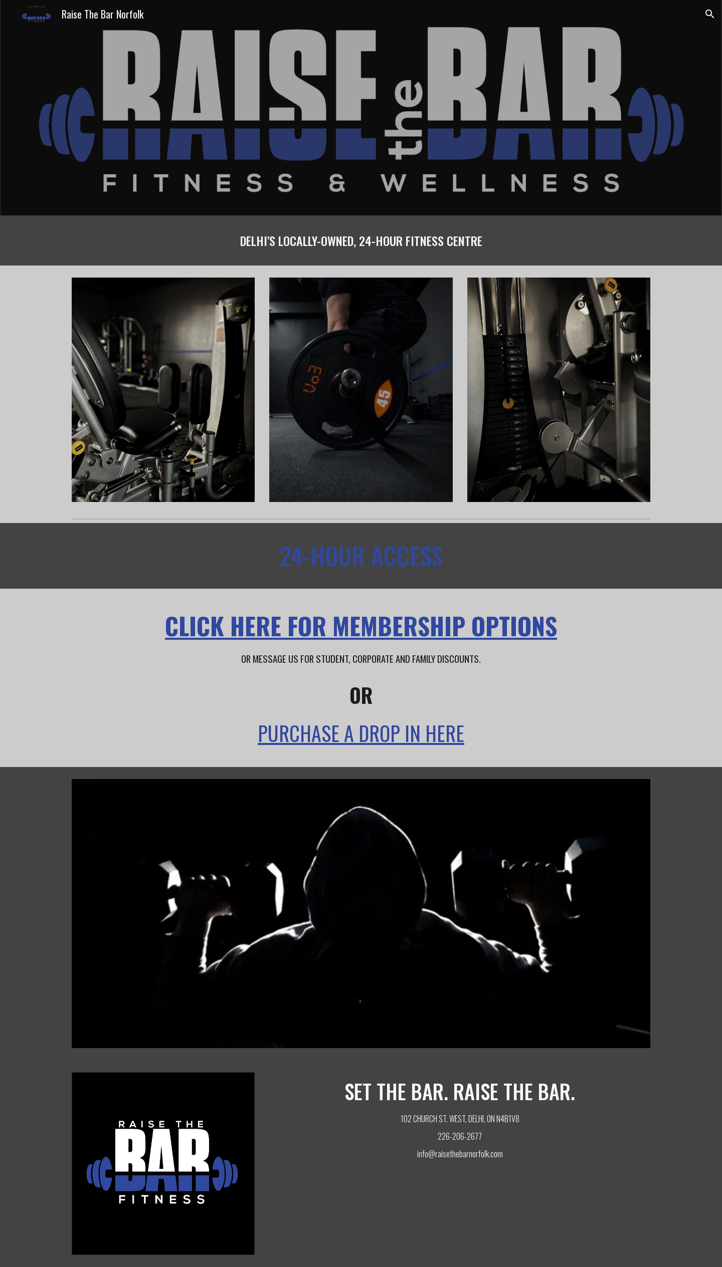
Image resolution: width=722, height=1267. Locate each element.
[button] (710, 14)
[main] (361, 240)
